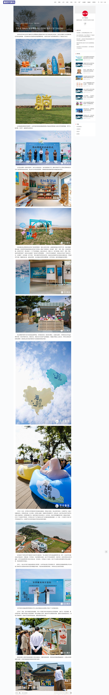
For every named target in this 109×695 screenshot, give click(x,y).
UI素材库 (78, 129)
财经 (67, 2)
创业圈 (84, 2)
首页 (55, 2)
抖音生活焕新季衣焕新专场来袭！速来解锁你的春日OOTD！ (88, 104)
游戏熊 (78, 133)
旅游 (18, 23)
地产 (79, 2)
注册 (105, 2)
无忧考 (78, 131)
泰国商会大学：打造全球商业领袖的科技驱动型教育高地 (88, 117)
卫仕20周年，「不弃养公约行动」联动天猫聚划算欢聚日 (88, 97)
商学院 (94, 2)
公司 (63, 2)
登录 (101, 2)
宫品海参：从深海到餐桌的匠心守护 (84, 32)
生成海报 (24, 693)
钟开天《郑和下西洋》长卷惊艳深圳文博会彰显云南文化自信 (88, 71)
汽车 (75, 2)
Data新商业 (79, 126)
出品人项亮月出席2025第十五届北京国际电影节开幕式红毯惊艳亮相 (88, 91)
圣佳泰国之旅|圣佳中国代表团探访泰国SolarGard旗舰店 (88, 78)
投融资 (89, 2)
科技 (71, 2)
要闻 (59, 2)
